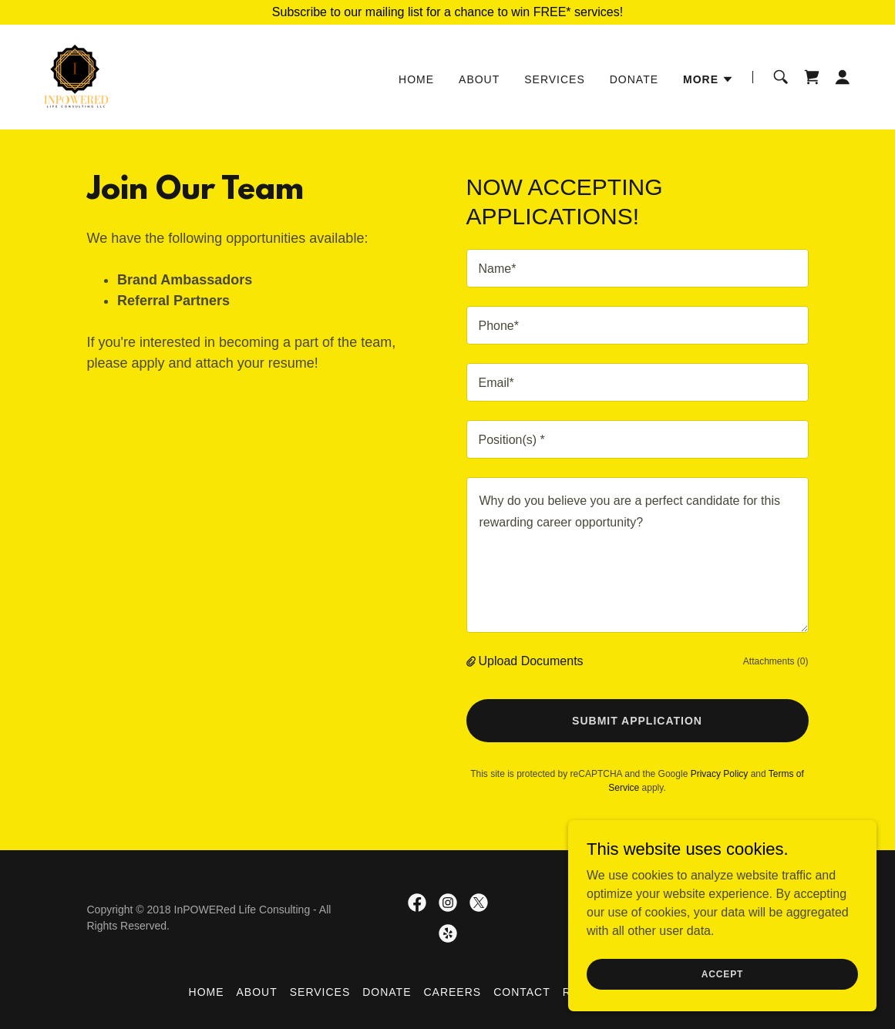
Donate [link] (634, 79)
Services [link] (554, 79)
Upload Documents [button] (531, 661)
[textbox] (637, 268)
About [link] (479, 79)
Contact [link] (521, 992)
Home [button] (206, 992)
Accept (722, 973)
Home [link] (416, 79)
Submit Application (637, 721)
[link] (74, 75)
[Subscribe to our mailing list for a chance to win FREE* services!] (447, 12)
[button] (708, 79)
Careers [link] (453, 992)
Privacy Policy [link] (720, 773)
